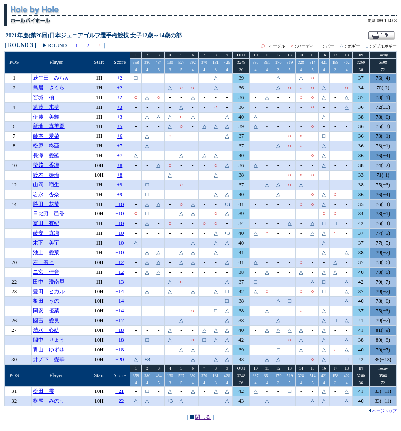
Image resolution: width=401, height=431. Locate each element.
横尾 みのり (49, 401)
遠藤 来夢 (46, 107)
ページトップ (384, 411)
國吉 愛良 (46, 320)
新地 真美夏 (49, 126)
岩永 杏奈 (46, 194)
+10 (119, 204)
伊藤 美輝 (46, 117)
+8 (119, 165)
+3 (119, 107)
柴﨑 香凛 (46, 165)
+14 (119, 291)
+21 (119, 391)
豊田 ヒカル (49, 291)
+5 (119, 126)
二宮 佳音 (46, 272)
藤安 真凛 (46, 233)
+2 (119, 78)
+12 (119, 262)
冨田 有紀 (46, 223)
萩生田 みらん (51, 78)
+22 (119, 401)
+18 (119, 330)
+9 (119, 185)
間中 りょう (49, 340)
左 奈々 (43, 262)
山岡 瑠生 (46, 185)
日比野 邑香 (49, 213)
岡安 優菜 (46, 311)
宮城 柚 (43, 97)
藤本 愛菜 (46, 136)
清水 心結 (46, 330)
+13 (119, 282)
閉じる (203, 417)
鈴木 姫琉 (46, 175)
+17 (119, 320)
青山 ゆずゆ (49, 350)
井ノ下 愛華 (49, 359)
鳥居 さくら (49, 87)
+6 (119, 136)
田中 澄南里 (49, 282)
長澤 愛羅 (46, 155)
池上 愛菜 (46, 252)
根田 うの (46, 301)
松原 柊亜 (46, 146)
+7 (119, 146)
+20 (119, 359)
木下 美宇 (46, 243)
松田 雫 (43, 391)
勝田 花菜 (46, 204)
